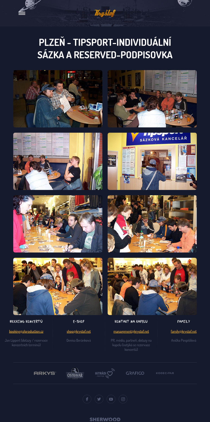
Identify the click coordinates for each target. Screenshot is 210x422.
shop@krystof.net (79, 331)
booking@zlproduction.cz (26, 331)
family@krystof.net (184, 331)
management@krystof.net (131, 331)
